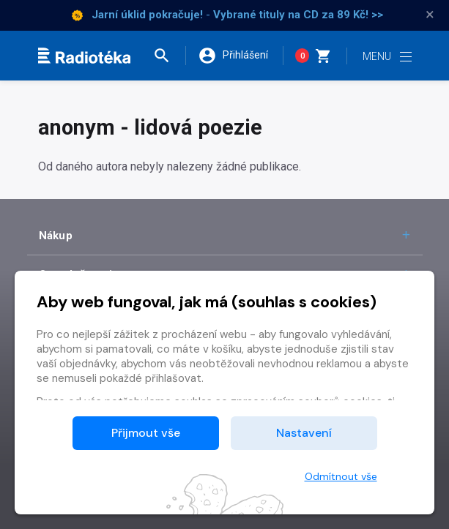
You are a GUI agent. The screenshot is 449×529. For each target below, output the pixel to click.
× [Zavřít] (430, 15)
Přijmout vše (145, 432)
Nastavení (304, 432)
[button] (169, 55)
